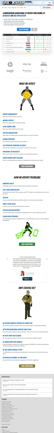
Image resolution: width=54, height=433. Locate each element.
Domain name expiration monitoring (10, 408)
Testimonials (13, 7)
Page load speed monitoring (8, 406)
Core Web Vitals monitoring (8, 413)
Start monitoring (27, 166)
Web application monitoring (8, 418)
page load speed (6, 431)
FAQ (18, 7)
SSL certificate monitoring (7, 410)
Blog (25, 7)
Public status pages (6, 420)
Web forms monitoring (7, 404)
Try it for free (46, 7)
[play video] (34, 29)
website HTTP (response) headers (10, 432)
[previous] (7, 267)
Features (5, 7)
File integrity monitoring (7, 415)
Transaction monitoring (7, 407)
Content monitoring (6, 403)
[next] (47, 267)
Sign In (50, 2)
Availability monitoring (6, 401)
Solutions (21, 7)
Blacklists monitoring (6, 411)
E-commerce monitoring (7, 417)
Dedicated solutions (6, 424)
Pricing (9, 7)
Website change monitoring (8, 414)
